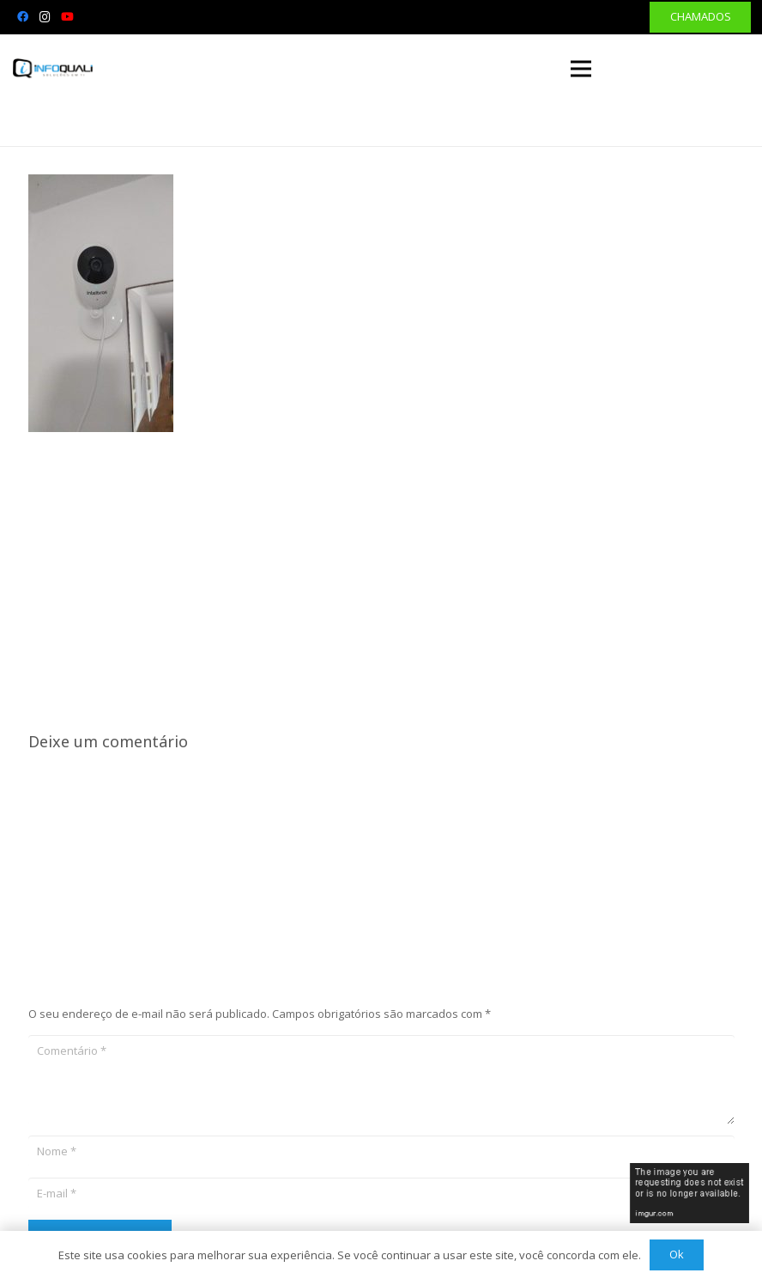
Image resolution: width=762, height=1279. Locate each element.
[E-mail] (381, 1193)
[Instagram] (44, 17)
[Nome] (381, 1151)
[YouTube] (67, 17)
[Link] (53, 69)
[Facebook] (22, 17)
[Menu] (581, 68)
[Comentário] (381, 1079)
